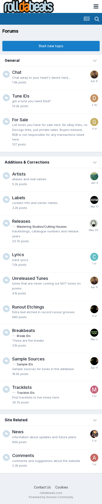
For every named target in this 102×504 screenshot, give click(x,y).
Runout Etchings (28, 307)
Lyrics (18, 254)
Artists (19, 174)
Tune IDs (20, 96)
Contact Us (42, 487)
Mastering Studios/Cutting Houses (42, 226)
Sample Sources (28, 358)
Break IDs (24, 336)
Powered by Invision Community (51, 497)
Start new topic (51, 46)
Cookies (61, 487)
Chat (17, 72)
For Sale (20, 119)
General (12, 60)
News (18, 431)
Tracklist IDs (26, 393)
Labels (18, 197)
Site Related (16, 420)
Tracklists (22, 387)
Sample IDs (25, 364)
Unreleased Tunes (30, 278)
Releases (21, 221)
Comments (23, 455)
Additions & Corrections (27, 162)
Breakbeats (23, 330)
